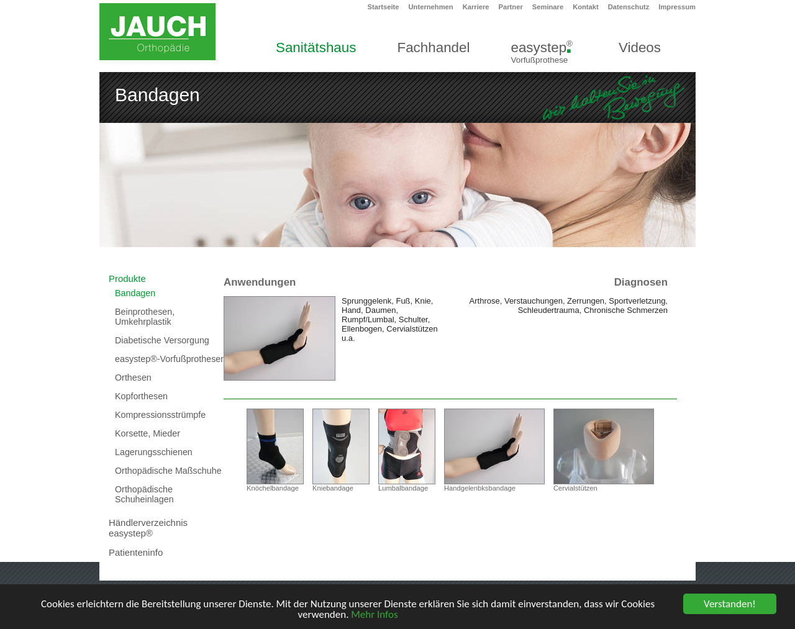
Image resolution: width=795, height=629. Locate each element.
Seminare (547, 7)
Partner (511, 7)
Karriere (476, 7)
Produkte (127, 278)
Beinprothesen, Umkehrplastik (145, 317)
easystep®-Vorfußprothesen (170, 359)
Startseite (383, 7)
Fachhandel (433, 47)
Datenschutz (629, 7)
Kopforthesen (141, 396)
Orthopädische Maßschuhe (168, 471)
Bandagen (135, 293)
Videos (640, 47)
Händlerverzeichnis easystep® (148, 527)
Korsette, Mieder (147, 433)
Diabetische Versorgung (162, 340)
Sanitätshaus (316, 47)
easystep (541, 51)
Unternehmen (431, 7)
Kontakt (586, 7)
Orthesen (133, 377)
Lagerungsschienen (154, 452)
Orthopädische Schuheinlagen (144, 494)
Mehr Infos (374, 615)
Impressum (677, 7)
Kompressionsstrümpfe (160, 415)
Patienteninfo (136, 552)
